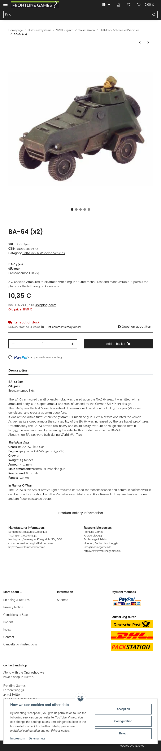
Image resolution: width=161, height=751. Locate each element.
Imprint (8, 622)
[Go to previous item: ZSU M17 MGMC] (139, 42)
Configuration (123, 721)
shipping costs (45, 305)
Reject (123, 733)
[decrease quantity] (13, 344)
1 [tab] (72, 209)
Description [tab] (18, 370)
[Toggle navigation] (5, 2)
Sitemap (63, 600)
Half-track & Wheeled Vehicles (43, 253)
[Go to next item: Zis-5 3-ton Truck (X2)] (148, 42)
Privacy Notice (13, 607)
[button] (119, 4)
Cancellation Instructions (20, 644)
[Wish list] (129, 4)
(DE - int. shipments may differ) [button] (61, 327)
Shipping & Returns (16, 600)
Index (7, 629)
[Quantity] (43, 344)
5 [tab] (89, 209)
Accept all (123, 709)
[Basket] (146, 4)
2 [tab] (76, 209)
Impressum (17, 738)
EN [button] (104, 4)
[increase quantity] (72, 344)
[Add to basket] (11, 54)
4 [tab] (84, 209)
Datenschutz (37, 738)
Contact (8, 637)
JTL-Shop (138, 745)
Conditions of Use (15, 614)
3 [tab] (80, 209)
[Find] (77, 14)
